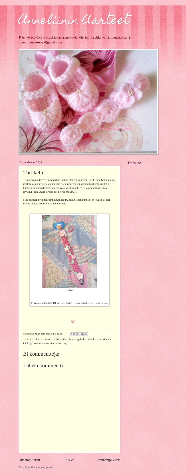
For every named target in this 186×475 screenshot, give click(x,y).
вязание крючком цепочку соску (51, 343)
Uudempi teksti (29, 460)
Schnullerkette (94, 339)
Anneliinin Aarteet (74, 21)
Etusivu (68, 460)
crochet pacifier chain (63, 339)
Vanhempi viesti (109, 460)
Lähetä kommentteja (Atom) (39, 467)
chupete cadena (42, 339)
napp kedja (80, 339)
